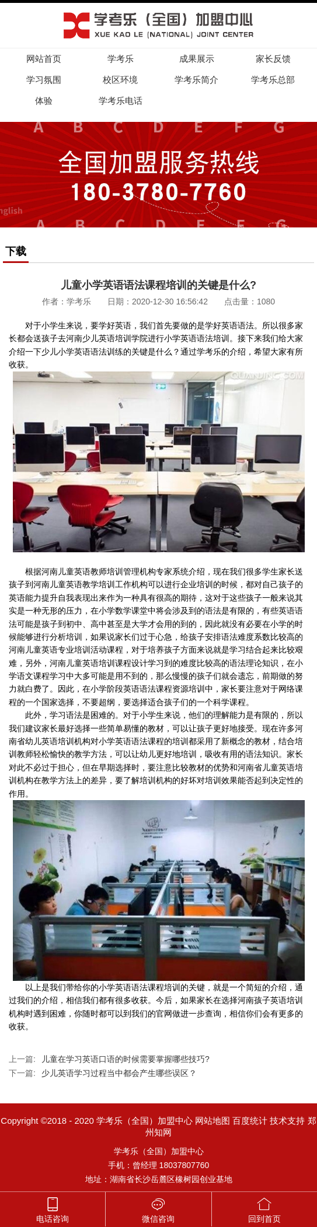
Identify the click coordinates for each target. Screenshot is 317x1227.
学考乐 (120, 59)
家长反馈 (273, 59)
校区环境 (120, 80)
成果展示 (196, 59)
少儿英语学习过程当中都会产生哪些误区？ (119, 1073)
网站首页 (43, 59)
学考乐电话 (120, 101)
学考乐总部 (273, 80)
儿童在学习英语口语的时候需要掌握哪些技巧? (125, 1059)
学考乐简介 (196, 80)
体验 (44, 101)
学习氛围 (43, 80)
